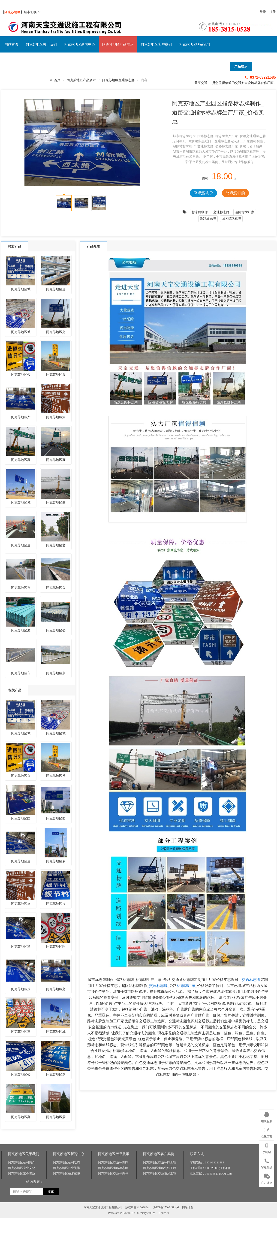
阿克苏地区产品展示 (117, 44)
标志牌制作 (200, 212)
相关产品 (14, 690)
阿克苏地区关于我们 (41, 44)
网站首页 (11, 44)
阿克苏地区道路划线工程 (159, 1237)
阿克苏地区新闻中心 (79, 44)
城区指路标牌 (231, 218)
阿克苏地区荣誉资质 (21, 1243)
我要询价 (203, 193)
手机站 (266, 1147)
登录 (263, 12)
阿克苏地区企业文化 (21, 1237)
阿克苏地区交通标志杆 (113, 1243)
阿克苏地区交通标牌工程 (159, 1232)
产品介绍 (93, 246)
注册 (272, 12)
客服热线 (266, 1162)
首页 (57, 80)
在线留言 (266, 1132)
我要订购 (235, 193)
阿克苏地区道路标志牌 (113, 1237)
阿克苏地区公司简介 (21, 1232)
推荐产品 (14, 246)
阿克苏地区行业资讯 (66, 1237)
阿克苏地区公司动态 (66, 1232)
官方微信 (266, 1178)
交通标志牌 (221, 212)
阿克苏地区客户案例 (156, 44)
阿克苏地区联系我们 (194, 44)
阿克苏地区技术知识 (66, 1243)
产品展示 (240, 66)
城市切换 (32, 12)
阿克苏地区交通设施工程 (159, 1243)
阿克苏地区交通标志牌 (118, 80)
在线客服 (266, 1116)
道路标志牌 (208, 218)
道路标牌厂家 (244, 212)
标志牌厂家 (186, 986)
